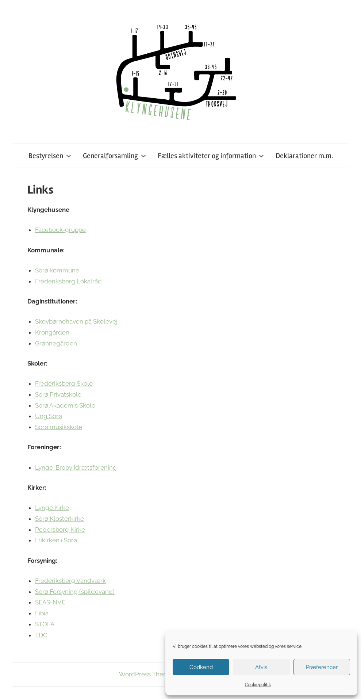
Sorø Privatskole (58, 394)
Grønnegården (56, 343)
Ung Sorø (48, 416)
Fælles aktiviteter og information (211, 155)
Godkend (201, 667)
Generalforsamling (114, 155)
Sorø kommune (57, 270)
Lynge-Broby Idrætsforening (76, 467)
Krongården (52, 332)
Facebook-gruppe (60, 229)
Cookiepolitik (258, 684)
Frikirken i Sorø (56, 540)
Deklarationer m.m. (304, 155)
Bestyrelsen (49, 155)
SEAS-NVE (50, 602)
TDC (41, 635)
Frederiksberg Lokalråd (68, 281)
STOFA (44, 624)
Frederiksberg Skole (64, 383)
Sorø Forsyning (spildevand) (75, 591)
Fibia (42, 613)
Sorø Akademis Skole (65, 405)
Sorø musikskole (58, 427)
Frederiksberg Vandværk (70, 580)
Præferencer (322, 667)
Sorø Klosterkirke (59, 518)
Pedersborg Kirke (60, 529)
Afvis (261, 667)
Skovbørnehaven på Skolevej (76, 321)
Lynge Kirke (52, 507)
